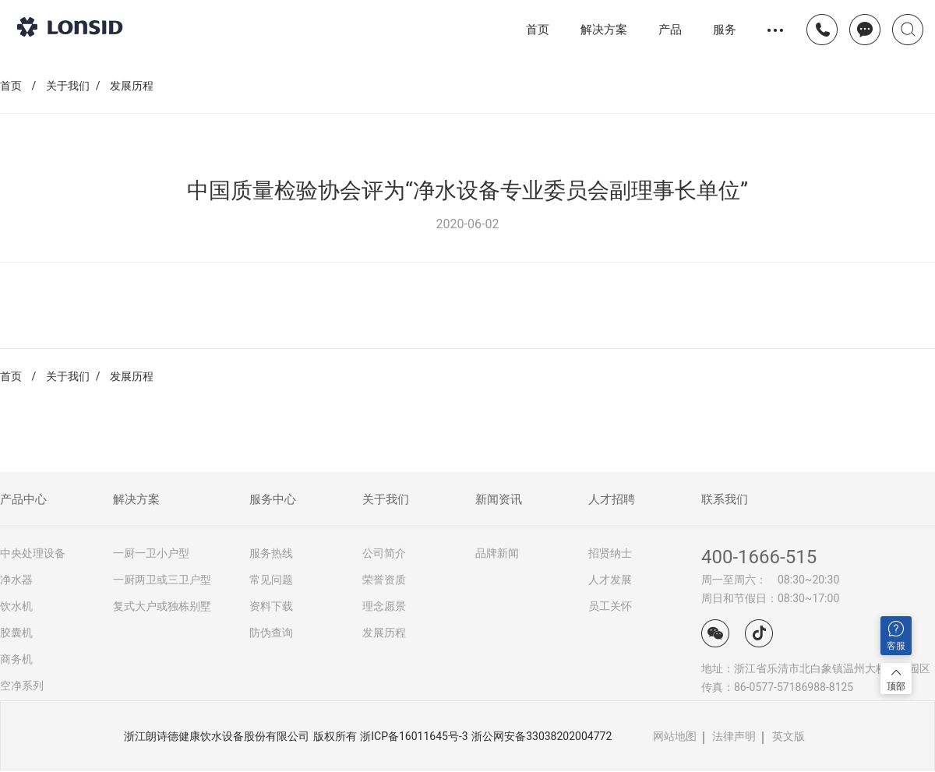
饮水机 (16, 606)
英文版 (788, 736)
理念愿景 (384, 606)
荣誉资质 (384, 579)
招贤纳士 (610, 553)
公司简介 (384, 553)
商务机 (16, 659)
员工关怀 (610, 606)
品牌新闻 (497, 553)
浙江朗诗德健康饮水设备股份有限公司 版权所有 (240, 736)
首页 (537, 30)
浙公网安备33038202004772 (541, 736)
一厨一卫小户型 (151, 553)
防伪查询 (271, 632)
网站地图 (675, 736)
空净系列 (22, 685)
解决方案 (603, 29)
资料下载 (271, 606)
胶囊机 (16, 632)
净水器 (16, 579)
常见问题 (271, 579)
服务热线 (271, 553)
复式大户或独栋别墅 (162, 606)
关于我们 (68, 85)
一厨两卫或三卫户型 (162, 579)
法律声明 (734, 736)
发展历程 (131, 85)
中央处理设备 (32, 553)
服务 (724, 29)
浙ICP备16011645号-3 (414, 736)
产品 (670, 30)
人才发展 (610, 579)
